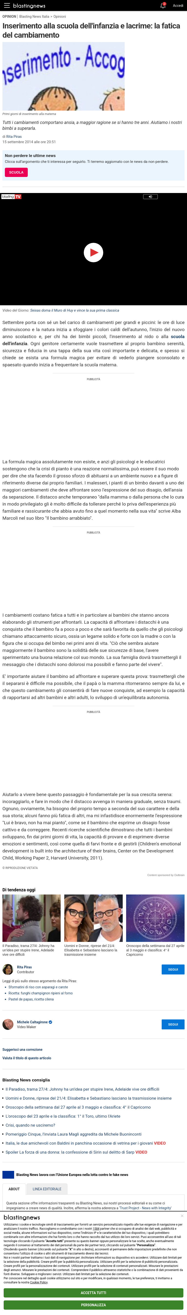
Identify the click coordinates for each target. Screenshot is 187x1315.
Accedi (178, 6)
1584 (96, 1228)
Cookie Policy (38, 1282)
